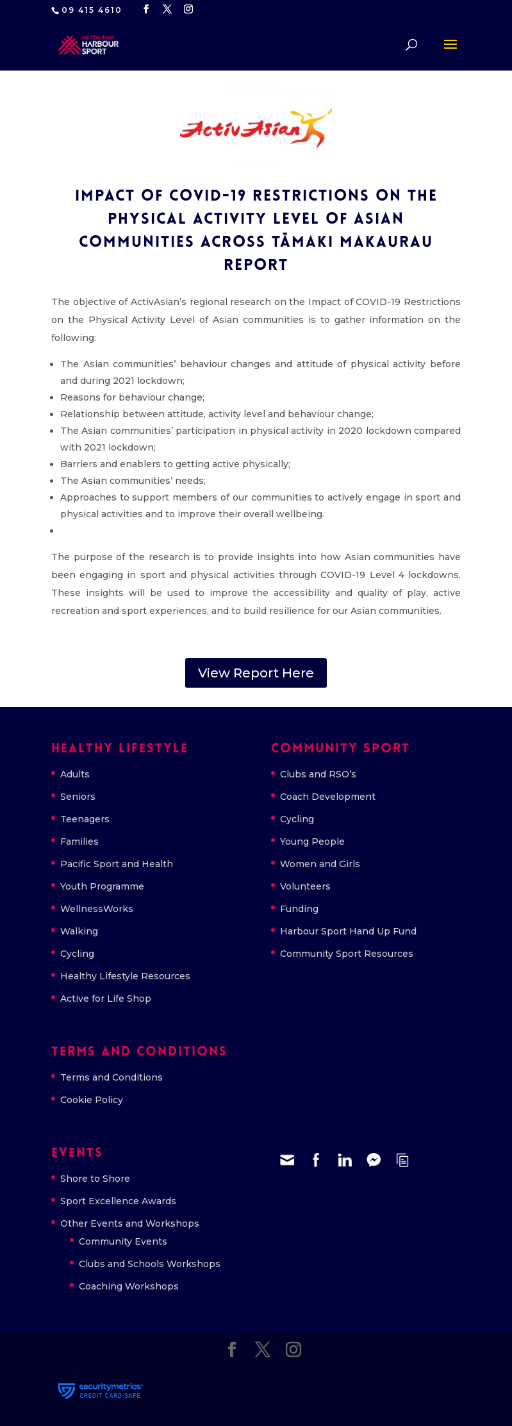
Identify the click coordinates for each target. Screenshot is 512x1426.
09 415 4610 (92, 10)
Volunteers (305, 886)
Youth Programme (102, 886)
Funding (299, 909)
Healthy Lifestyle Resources (125, 976)
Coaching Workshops (129, 1286)
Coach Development (328, 796)
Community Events (123, 1241)
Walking (79, 931)
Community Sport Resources (346, 953)
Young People (312, 841)
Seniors (77, 796)
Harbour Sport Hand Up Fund (348, 931)
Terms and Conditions (111, 1077)
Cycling (77, 953)
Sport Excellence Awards (118, 1201)
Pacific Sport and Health (116, 864)
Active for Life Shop (105, 998)
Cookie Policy (91, 1100)
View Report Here (256, 673)
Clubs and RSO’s (318, 774)
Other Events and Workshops (129, 1223)
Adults (75, 774)
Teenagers (85, 819)
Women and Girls (320, 864)
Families (79, 841)
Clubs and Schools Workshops (149, 1264)
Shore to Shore (95, 1178)
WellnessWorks (96, 909)
